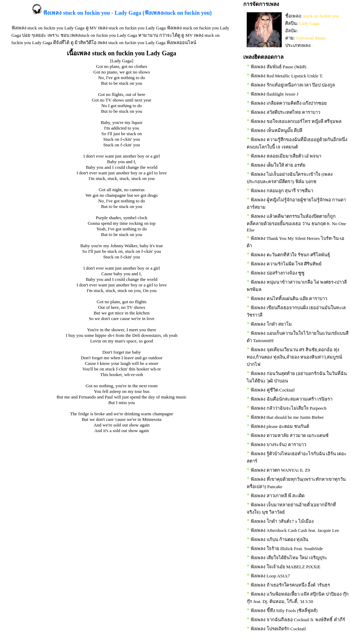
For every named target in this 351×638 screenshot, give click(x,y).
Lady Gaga (309, 23)
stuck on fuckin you (321, 16)
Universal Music (311, 38)
